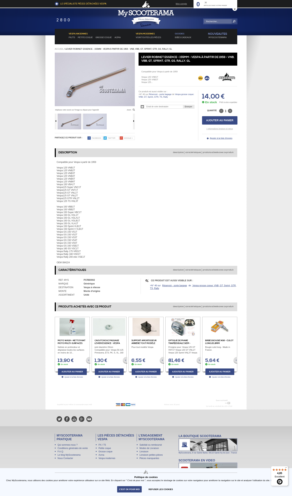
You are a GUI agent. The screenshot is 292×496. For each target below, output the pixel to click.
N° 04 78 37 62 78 (215, 403)
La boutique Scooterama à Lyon (208, 444)
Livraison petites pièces (151, 455)
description (178, 152)
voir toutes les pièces (148, 37)
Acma (118, 37)
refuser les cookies (161, 489)
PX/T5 (72, 37)
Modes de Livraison (149, 448)
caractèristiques (193, 152)
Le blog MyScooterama (69, 455)
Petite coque (85, 37)
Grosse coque (104, 37)
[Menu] (286, 468)
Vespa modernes (107, 458)
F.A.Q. (61, 451)
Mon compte (181, 4)
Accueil (59, 49)
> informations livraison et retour (219, 129)
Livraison (143, 451)
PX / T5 (102, 445)
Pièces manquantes (149, 458)
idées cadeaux (183, 37)
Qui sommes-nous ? (67, 445)
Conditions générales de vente (73, 448)
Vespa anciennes (78, 34)
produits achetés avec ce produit (218, 152)
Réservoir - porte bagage (160, 94)
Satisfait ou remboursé (150, 445)
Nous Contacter (65, 458)
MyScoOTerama (218, 37)
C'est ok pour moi (129, 489)
